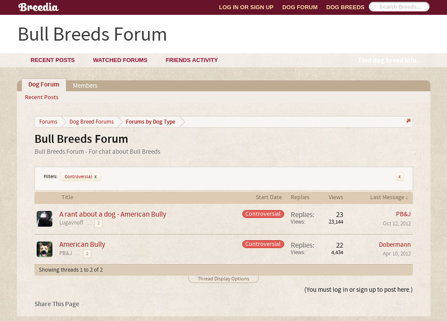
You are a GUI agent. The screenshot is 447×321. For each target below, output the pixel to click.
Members (85, 86)
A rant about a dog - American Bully (112, 214)
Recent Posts (41, 97)
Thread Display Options (223, 279)
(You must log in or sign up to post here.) (358, 290)
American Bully (82, 244)
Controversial (80, 177)
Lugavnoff (71, 222)
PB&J (403, 214)
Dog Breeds (345, 7)
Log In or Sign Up (246, 7)
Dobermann (395, 245)
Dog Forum (300, 7)
